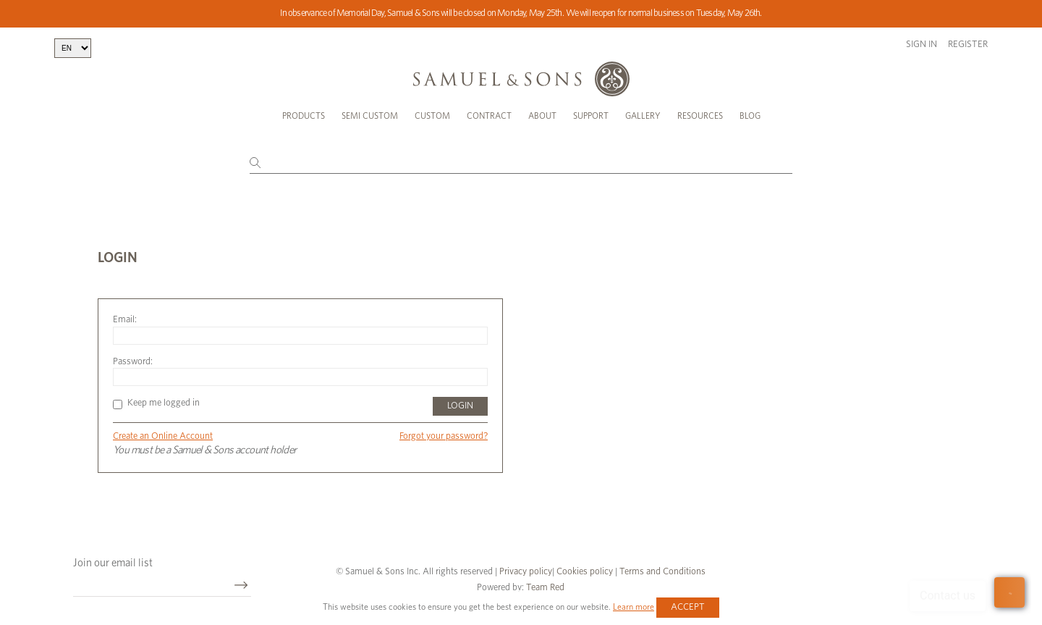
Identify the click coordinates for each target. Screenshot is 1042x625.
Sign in (921, 44)
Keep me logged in (156, 403)
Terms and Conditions (661, 571)
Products (303, 116)
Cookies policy (584, 571)
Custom (432, 116)
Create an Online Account (163, 436)
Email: (125, 319)
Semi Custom (370, 116)
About (542, 116)
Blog (750, 116)
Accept (688, 607)
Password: (133, 361)
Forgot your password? (443, 436)
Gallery (643, 116)
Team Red (545, 587)
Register (968, 44)
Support (591, 116)
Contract (489, 116)
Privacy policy (525, 571)
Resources (700, 116)
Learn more (633, 607)
